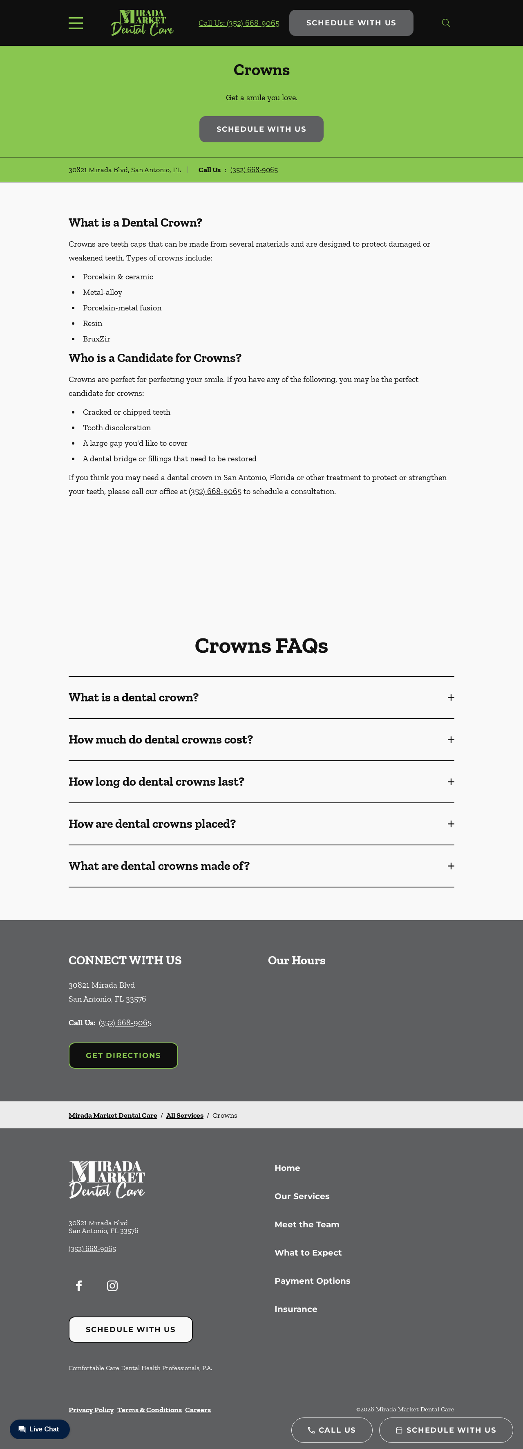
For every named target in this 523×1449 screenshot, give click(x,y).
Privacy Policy (91, 1409)
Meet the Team (307, 1224)
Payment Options (313, 1281)
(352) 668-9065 (254, 169)
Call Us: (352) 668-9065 (239, 23)
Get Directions (123, 1055)
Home (287, 1168)
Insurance (296, 1309)
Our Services (302, 1196)
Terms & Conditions (149, 1409)
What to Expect (308, 1253)
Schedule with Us (351, 22)
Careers (198, 1409)
